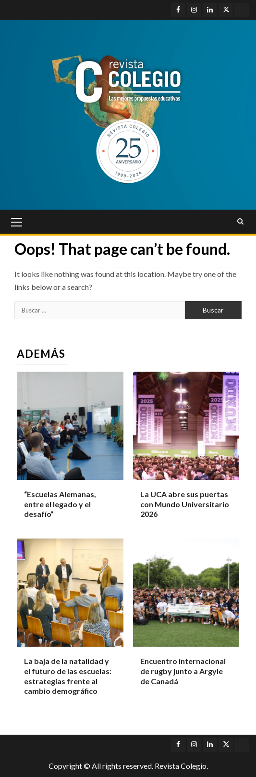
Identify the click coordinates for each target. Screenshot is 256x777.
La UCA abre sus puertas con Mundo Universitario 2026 (184, 504)
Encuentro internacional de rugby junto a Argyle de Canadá (183, 671)
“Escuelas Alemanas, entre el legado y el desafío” (60, 504)
